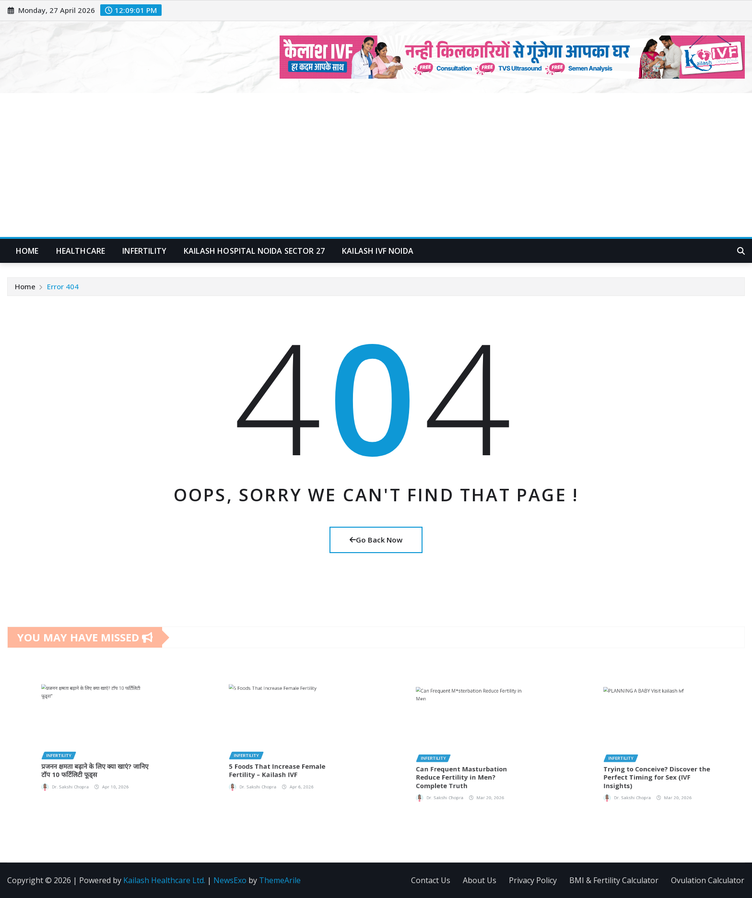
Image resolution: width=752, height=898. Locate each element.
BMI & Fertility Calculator (613, 880)
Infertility (144, 251)
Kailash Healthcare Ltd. (164, 880)
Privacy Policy (533, 880)
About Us (479, 880)
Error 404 (63, 286)
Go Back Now (376, 539)
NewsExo (230, 880)
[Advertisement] (376, 165)
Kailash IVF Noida (377, 251)
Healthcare (81, 251)
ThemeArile (280, 880)
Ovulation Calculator (707, 880)
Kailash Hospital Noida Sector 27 (254, 251)
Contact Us (430, 880)
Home (27, 251)
